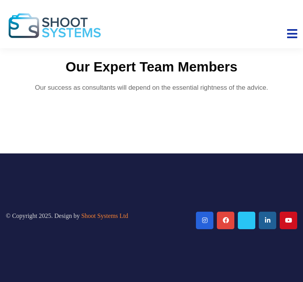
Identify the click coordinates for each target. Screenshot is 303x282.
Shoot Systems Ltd (104, 215)
